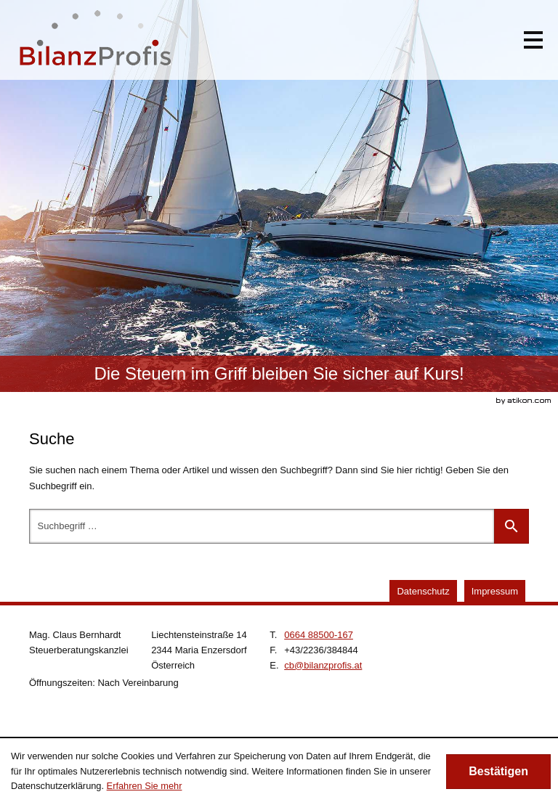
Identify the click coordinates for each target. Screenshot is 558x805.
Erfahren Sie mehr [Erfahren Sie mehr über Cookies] (144, 785)
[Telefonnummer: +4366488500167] (318, 634)
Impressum (495, 591)
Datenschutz (423, 591)
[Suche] (261, 526)
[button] (533, 40)
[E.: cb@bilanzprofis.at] (323, 665)
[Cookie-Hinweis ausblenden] (498, 771)
